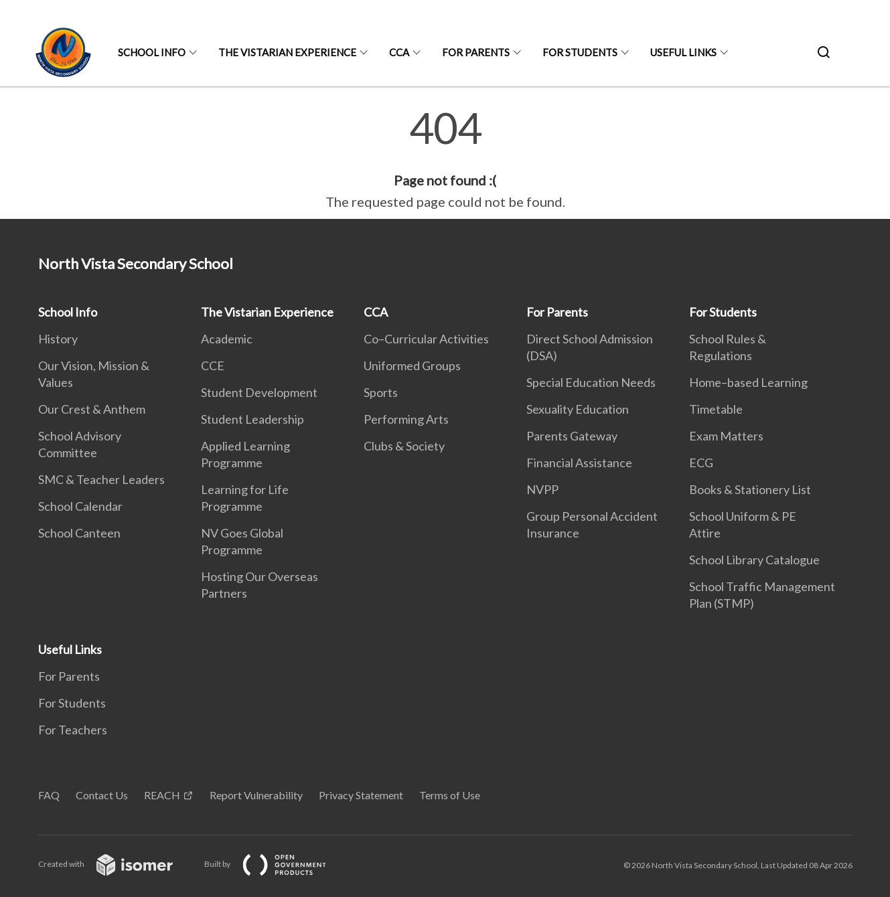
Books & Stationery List (750, 489)
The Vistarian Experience (287, 52)
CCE (212, 365)
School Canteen (79, 532)
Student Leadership (252, 419)
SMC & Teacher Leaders (101, 479)
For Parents (476, 52)
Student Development (259, 392)
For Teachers (72, 729)
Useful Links (683, 52)
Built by (276, 864)
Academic (226, 338)
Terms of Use (449, 795)
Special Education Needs (591, 382)
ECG (701, 462)
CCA (399, 52)
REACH (162, 795)
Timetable (716, 409)
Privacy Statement (361, 795)
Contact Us (102, 795)
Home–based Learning (748, 382)
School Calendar (80, 506)
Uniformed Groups (412, 365)
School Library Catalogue (754, 559)
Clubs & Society (404, 445)
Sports (381, 392)
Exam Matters (726, 435)
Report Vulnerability (256, 795)
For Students (579, 52)
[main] (445, 159)
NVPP (542, 489)
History (58, 338)
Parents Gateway (571, 435)
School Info (152, 52)
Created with (116, 864)
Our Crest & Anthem (91, 409)
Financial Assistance (579, 462)
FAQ (49, 795)
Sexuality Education (577, 409)
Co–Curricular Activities (426, 338)
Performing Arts (406, 419)
